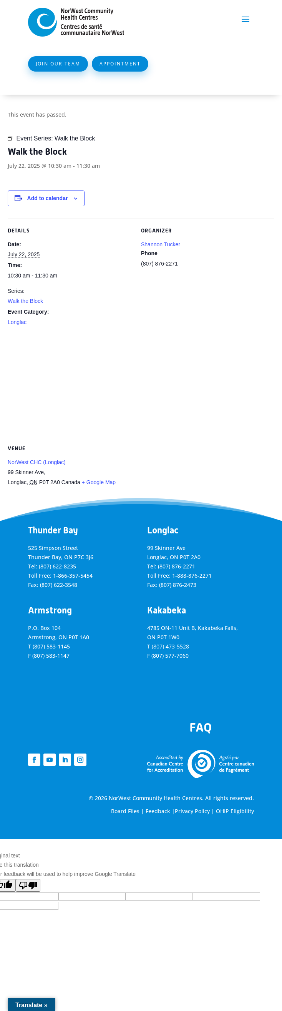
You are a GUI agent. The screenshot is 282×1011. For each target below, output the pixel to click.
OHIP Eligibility (235, 811)
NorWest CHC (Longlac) (37, 462)
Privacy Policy (192, 811)
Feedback (158, 811)
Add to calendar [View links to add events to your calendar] (47, 198)
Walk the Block (25, 301)
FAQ (200, 727)
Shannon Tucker (160, 244)
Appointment (120, 63)
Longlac (17, 322)
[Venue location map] (141, 387)
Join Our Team (58, 63)
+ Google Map (99, 482)
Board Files (125, 811)
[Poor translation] (28, 885)
